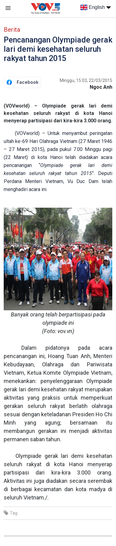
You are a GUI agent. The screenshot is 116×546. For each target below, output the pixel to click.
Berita (12, 29)
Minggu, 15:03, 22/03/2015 (86, 80)
